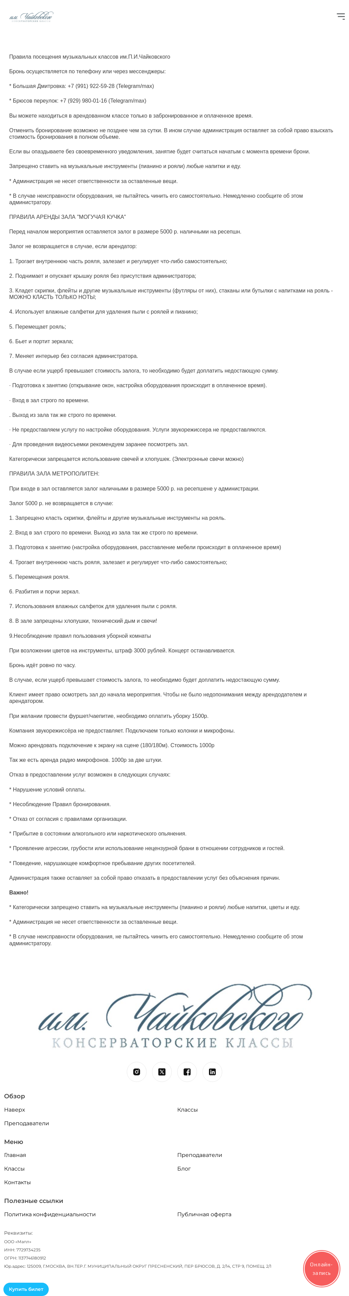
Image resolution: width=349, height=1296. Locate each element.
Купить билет (26, 1289)
